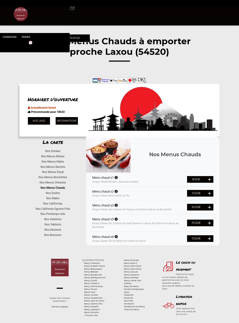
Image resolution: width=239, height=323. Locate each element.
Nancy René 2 (130, 263)
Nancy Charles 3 (91, 283)
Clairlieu (128, 283)
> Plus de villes (91, 315)
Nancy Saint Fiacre (132, 266)
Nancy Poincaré (131, 260)
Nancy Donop (90, 289)
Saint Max (128, 300)
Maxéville (128, 298)
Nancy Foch (89, 292)
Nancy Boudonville (93, 274)
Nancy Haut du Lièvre (94, 300)
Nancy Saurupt (131, 272)
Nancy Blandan (91, 272)
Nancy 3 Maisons (92, 263)
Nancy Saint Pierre (132, 269)
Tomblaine (129, 303)
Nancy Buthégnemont (94, 277)
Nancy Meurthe (91, 312)
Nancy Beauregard (93, 269)
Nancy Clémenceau (93, 286)
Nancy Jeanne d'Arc (93, 303)
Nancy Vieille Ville (132, 280)
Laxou (127, 292)
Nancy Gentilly (91, 295)
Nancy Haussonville (93, 298)
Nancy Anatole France (94, 266)
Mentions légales (60, 306)
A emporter (145, 12)
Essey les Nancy (131, 286)
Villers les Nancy (131, 309)
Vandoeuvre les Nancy (134, 306)
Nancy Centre (90, 280)
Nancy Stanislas (131, 277)
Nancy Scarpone (131, 274)
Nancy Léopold (91, 306)
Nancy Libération (92, 309)
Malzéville (129, 295)
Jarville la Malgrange (134, 289)
